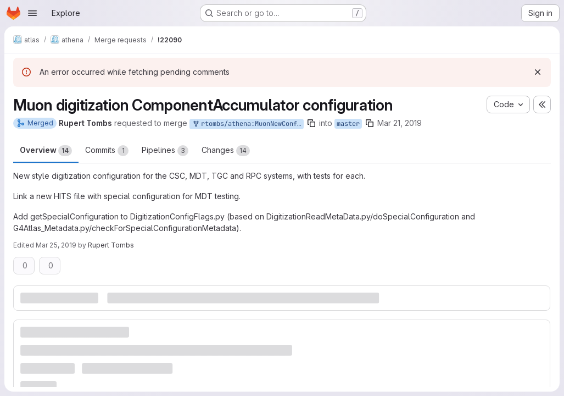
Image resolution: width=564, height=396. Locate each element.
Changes (226, 150)
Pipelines (165, 150)
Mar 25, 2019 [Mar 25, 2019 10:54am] (56, 245)
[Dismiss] (537, 72)
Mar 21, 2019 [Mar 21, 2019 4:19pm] (399, 123)
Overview (46, 150)
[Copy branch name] (311, 123)
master (348, 123)
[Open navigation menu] (32, 13)
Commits (107, 150)
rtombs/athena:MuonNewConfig (248, 124)
